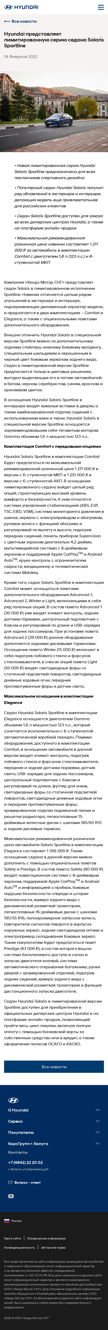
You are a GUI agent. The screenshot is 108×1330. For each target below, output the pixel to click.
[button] (13, 1100)
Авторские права (53, 1247)
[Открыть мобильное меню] (101, 7)
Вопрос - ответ (24, 1182)
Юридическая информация (46, 1238)
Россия (12, 1221)
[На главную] (21, 7)
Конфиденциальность (19, 1247)
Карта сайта (12, 1238)
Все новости (20, 21)
